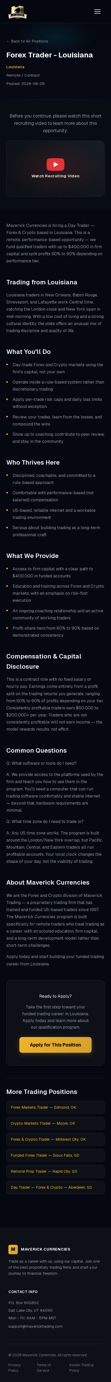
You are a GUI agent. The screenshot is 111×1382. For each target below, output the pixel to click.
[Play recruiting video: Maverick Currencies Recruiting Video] (55, 168)
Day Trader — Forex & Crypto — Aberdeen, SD (51, 1187)
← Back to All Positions (27, 41)
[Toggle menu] (97, 11)
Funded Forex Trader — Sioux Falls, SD (45, 1155)
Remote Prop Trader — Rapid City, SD (44, 1171)
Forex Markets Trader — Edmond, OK (43, 1107)
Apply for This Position (55, 1045)
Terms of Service (44, 1368)
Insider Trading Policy (81, 1368)
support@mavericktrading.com (35, 1326)
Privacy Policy (14, 1368)
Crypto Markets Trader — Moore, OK (43, 1123)
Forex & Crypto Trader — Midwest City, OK (48, 1139)
